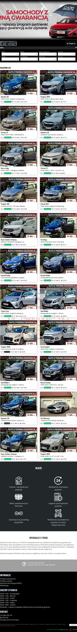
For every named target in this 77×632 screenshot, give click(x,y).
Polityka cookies (6, 581)
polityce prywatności (11, 625)
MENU (2, 47)
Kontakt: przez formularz (9, 620)
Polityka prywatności (8, 579)
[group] (38, 20)
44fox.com (73, 629)
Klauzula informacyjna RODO (11, 583)
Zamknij (73, 625)
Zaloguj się (71, 43)
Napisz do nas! (57, 629)
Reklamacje (4, 585)
